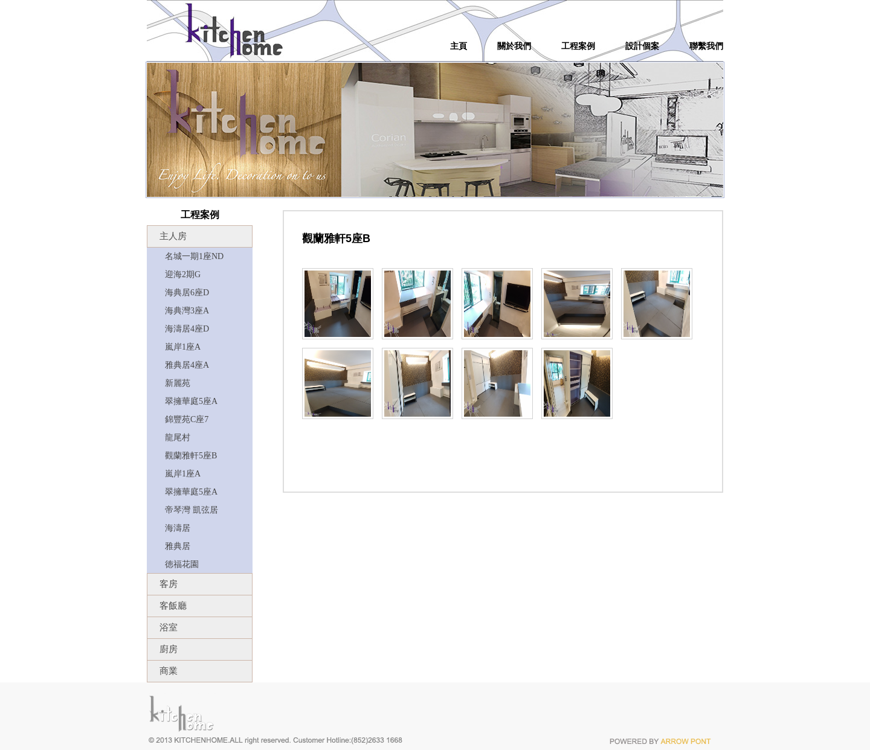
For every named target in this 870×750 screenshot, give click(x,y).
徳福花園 (182, 564)
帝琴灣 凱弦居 (191, 509)
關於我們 (514, 46)
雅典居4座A (187, 365)
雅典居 (177, 546)
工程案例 (578, 46)
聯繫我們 (706, 46)
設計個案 (642, 46)
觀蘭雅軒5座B (191, 455)
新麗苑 (177, 383)
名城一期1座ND (194, 256)
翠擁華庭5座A (191, 401)
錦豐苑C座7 (186, 419)
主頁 (458, 46)
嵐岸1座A (183, 346)
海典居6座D (187, 292)
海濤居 (177, 528)
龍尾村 (177, 437)
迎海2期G (183, 274)
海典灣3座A (187, 310)
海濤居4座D (187, 328)
